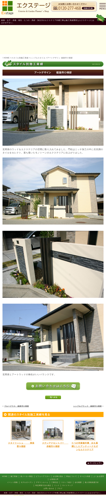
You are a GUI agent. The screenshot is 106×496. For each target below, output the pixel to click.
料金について (71, 476)
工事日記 (54, 482)
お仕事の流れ (58, 476)
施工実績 (14, 476)
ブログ (59, 488)
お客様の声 (54, 479)
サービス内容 (85, 476)
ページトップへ (96, 463)
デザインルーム (42, 482)
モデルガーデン (27, 482)
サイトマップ (67, 485)
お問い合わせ (49, 488)
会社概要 (78, 482)
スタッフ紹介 (66, 482)
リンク (56, 485)
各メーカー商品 (26, 476)
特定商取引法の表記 (43, 485)
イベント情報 (12, 482)
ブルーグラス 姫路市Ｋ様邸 (16, 406)
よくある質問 (98, 476)
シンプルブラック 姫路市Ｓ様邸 (87, 406)
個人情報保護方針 (92, 482)
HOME (4, 476)
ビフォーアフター (43, 476)
